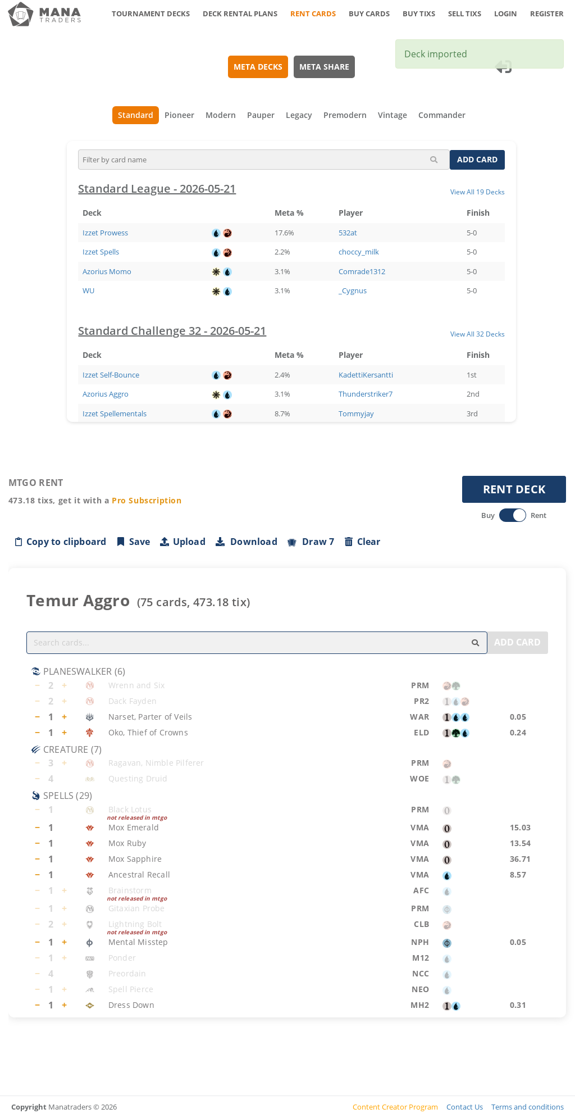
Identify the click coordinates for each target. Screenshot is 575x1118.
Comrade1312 (362, 271)
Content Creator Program (395, 1107)
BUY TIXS (419, 13)
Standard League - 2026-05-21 (157, 188)
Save (133, 541)
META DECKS (258, 66)
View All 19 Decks (478, 191)
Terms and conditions (527, 1107)
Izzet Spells (101, 252)
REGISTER (547, 13)
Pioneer (179, 115)
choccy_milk (359, 252)
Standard (135, 115)
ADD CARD (478, 159)
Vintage (392, 115)
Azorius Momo (107, 271)
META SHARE (325, 66)
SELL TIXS (464, 13)
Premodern (345, 115)
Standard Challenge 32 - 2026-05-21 (173, 330)
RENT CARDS (313, 13)
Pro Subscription (147, 500)
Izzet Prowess (106, 233)
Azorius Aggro (106, 394)
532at (348, 233)
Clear (362, 541)
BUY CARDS (369, 13)
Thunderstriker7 (366, 394)
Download (246, 541)
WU (89, 290)
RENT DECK (514, 489)
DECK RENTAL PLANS (240, 13)
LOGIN (505, 13)
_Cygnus (353, 290)
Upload (182, 541)
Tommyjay (357, 413)
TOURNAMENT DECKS (151, 13)
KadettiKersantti (366, 375)
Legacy (299, 115)
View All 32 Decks (478, 333)
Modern (221, 115)
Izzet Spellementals (115, 413)
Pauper (261, 115)
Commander (442, 115)
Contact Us (464, 1107)
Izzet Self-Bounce (111, 375)
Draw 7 (310, 541)
